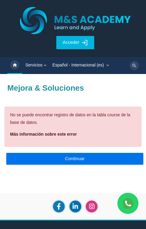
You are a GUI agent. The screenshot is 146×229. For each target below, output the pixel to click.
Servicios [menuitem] (33, 65)
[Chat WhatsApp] (127, 203)
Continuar (75, 158)
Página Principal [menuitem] (14, 65)
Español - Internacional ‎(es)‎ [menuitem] (78, 65)
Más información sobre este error (43, 134)
